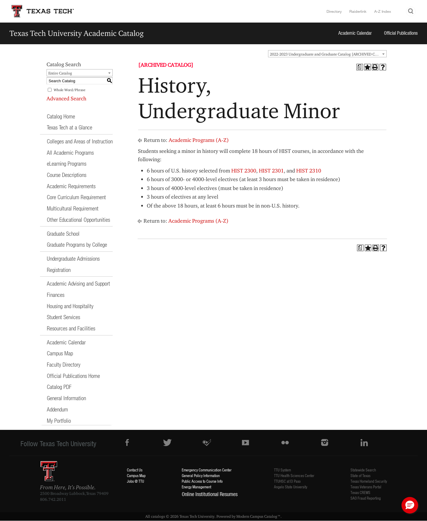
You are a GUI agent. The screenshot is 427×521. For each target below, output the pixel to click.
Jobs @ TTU (135, 481)
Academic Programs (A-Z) (199, 140)
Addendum (57, 409)
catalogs (158, 516)
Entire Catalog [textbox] (60, 73)
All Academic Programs (70, 152)
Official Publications (401, 33)
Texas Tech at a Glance (69, 127)
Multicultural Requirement (72, 208)
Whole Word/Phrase (69, 90)
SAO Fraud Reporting (365, 498)
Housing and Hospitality (70, 306)
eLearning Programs (66, 163)
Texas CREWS (360, 492)
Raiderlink (358, 11)
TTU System (282, 469)
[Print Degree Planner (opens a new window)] (359, 67)
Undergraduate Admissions (73, 258)
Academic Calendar (355, 33)
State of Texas (360, 475)
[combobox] (327, 53)
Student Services (63, 316)
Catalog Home (61, 116)
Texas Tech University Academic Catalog (76, 33)
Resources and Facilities (71, 328)
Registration (59, 269)
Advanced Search (66, 98)
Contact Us (134, 469)
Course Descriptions (66, 174)
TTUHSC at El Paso (287, 481)
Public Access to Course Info (202, 481)
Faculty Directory (63, 364)
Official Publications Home (73, 375)
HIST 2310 (308, 170)
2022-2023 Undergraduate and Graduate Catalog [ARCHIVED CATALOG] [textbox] (328, 54)
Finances (55, 294)
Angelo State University (290, 486)
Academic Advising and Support (78, 283)
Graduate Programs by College (77, 244)
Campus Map (60, 353)
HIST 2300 (243, 170)
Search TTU (411, 11)
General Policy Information (201, 475)
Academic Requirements (71, 186)
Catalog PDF (59, 386)
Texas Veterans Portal (365, 486)
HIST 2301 (271, 170)
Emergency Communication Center (207, 469)
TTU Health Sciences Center (294, 475)
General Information (66, 398)
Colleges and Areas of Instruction (80, 141)
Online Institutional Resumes (210, 494)
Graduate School (63, 233)
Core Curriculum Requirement (76, 197)
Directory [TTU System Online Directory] (334, 11)
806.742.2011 (53, 499)
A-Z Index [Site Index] (382, 11)
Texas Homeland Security (368, 481)
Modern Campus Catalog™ (258, 516)
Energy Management (196, 486)
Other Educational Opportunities (78, 219)
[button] (409, 505)
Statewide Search (363, 469)
